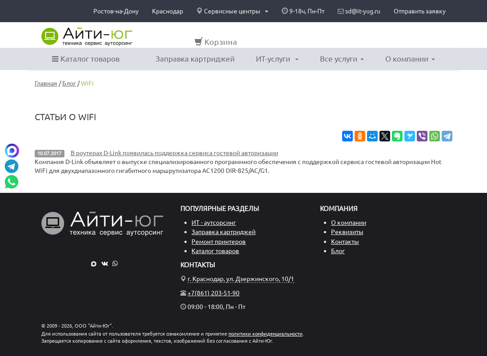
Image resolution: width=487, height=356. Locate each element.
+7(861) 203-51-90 (214, 293)
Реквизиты (347, 231)
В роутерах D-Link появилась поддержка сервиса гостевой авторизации (174, 152)
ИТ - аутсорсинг (214, 222)
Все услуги (342, 59)
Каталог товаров (86, 59)
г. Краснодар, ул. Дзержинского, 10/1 (241, 278)
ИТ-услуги (277, 59)
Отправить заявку (420, 11)
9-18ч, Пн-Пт (303, 11)
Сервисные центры (232, 11)
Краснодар (167, 11)
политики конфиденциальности (265, 333)
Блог (69, 83)
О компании (410, 59)
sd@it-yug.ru (359, 11)
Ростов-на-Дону (116, 11)
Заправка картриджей (195, 59)
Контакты (345, 241)
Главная (46, 83)
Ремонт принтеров (219, 241)
